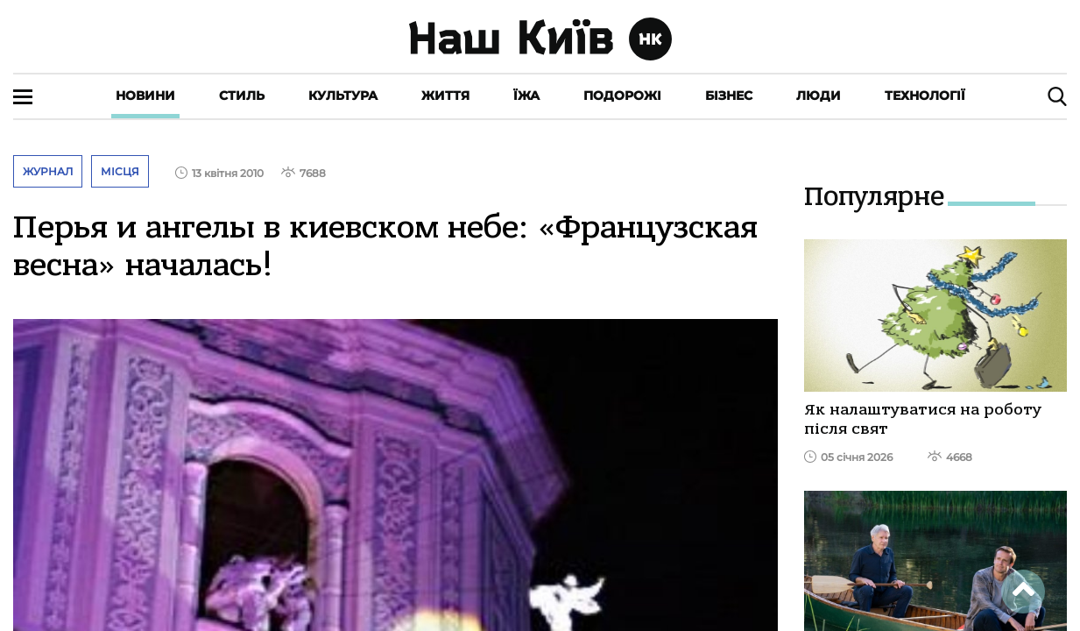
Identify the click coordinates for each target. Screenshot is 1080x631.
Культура (343, 95)
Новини (145, 95)
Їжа (526, 95)
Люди (818, 95)
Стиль (242, 95)
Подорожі (622, 95)
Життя (445, 95)
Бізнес (728, 95)
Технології (925, 95)
